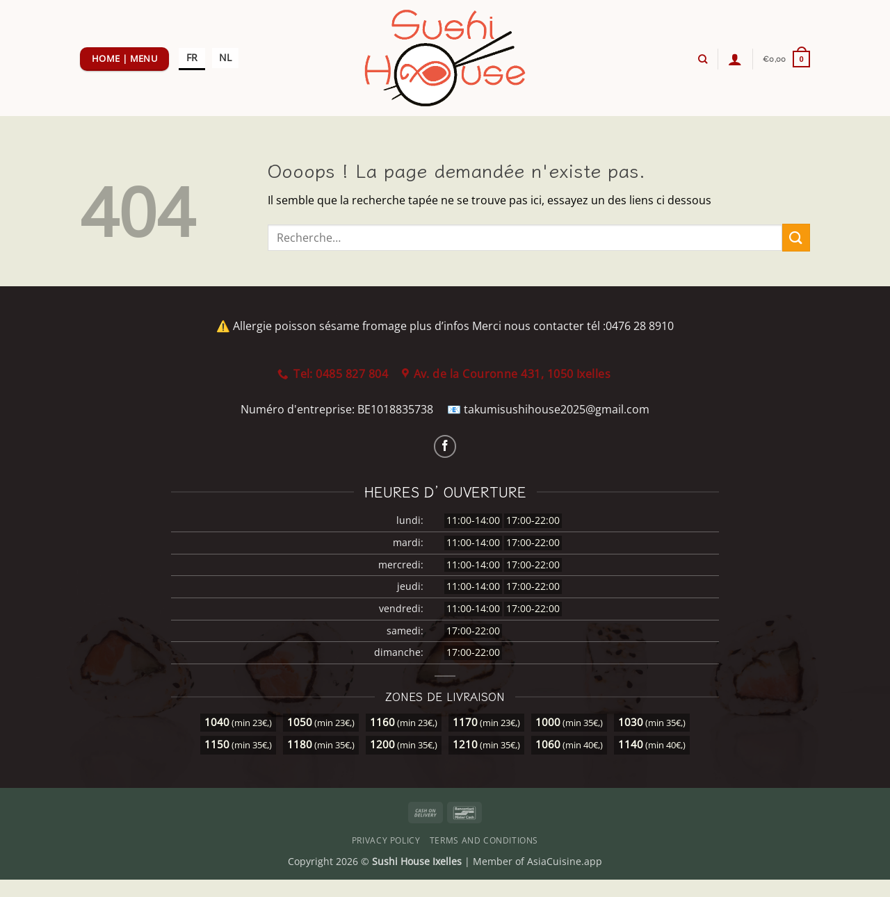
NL (225, 57)
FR (191, 57)
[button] (735, 59)
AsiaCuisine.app (564, 861)
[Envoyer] (796, 237)
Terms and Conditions (484, 840)
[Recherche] (702, 59)
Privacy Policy (386, 840)
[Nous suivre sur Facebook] (445, 446)
